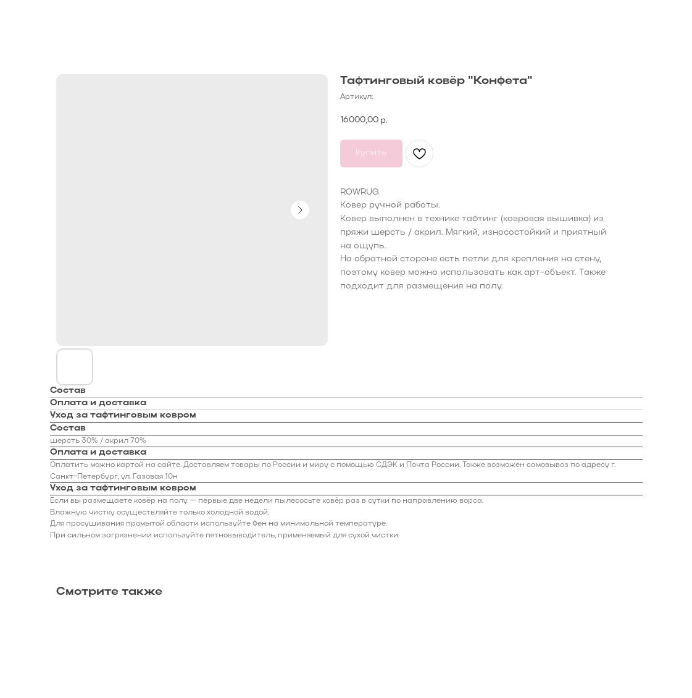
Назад (34, 18)
